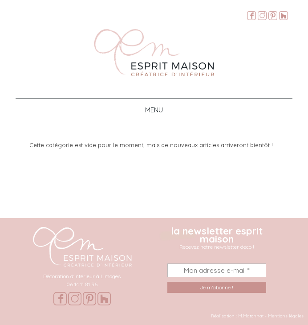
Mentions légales (286, 316)
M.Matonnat (250, 316)
